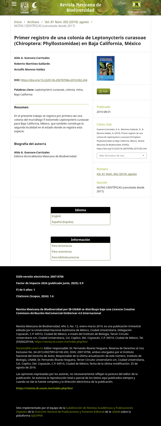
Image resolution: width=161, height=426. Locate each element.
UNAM (116, 411)
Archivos (33, 22)
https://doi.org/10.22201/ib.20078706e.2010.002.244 (54, 80)
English (56, 216)
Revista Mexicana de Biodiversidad (80, 7)
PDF (105, 91)
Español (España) (62, 222)
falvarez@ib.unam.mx (30, 348)
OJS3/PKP (36, 415)
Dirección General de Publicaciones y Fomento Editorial (69, 411)
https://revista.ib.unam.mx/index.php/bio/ (61, 341)
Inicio (18, 22)
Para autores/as (62, 251)
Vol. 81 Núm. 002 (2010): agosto (67, 22)
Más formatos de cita (111, 155)
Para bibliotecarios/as (65, 257)
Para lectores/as (62, 246)
